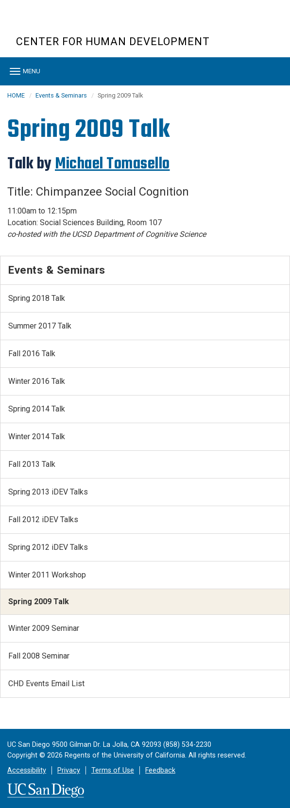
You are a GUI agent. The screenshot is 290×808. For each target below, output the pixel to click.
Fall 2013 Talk (31, 464)
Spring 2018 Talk (36, 298)
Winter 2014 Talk (36, 436)
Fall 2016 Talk (31, 353)
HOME (16, 95)
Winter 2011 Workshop (47, 574)
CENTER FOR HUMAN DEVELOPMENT (113, 41)
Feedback (160, 770)
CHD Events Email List (46, 683)
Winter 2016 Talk (36, 381)
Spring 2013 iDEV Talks (48, 491)
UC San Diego (71, 23)
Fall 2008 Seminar (38, 655)
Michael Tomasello (112, 163)
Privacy (68, 770)
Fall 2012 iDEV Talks (43, 519)
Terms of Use (112, 770)
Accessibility (26, 770)
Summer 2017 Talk (39, 325)
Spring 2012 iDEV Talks (48, 547)
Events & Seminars (61, 95)
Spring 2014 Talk (36, 408)
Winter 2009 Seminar (43, 628)
